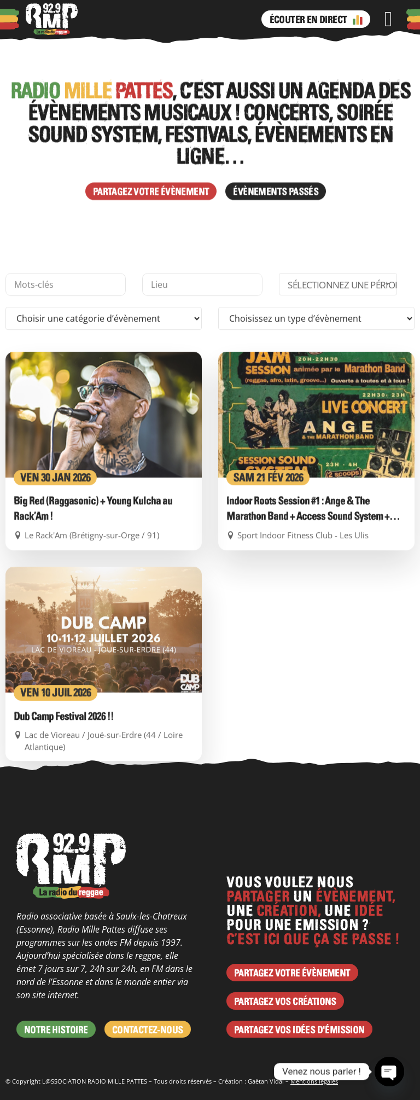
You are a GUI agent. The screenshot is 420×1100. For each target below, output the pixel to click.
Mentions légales (314, 1081)
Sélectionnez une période (342, 380)
